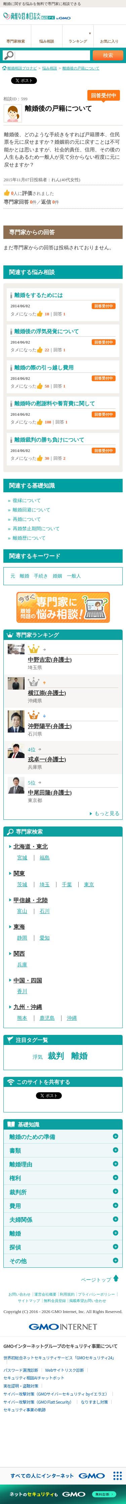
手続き (41, 576)
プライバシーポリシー (96, 1294)
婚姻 (57, 576)
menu (118, 15)
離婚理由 (63, 1164)
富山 (22, 911)
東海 (19, 927)
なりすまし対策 (94, 1402)
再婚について (27, 519)
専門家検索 (15, 41)
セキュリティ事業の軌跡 (24, 1409)
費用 (63, 1206)
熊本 (22, 1018)
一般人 (74, 576)
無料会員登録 (55, 1301)
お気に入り (109, 41)
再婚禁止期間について (36, 528)
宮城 (22, 857)
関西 (19, 954)
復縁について (27, 500)
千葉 (67, 884)
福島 (45, 857)
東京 (89, 884)
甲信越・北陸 (30, 900)
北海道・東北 (30, 847)
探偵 (63, 1247)
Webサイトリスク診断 (64, 1370)
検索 (108, 55)
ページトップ (96, 1280)
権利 (63, 1178)
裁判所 (63, 1192)
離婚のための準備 (63, 1137)
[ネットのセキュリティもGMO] (63, 1494)
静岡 (22, 938)
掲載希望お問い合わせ (87, 1301)
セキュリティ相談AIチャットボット (33, 1378)
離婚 (24, 576)
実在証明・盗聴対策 (20, 1386)
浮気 (38, 1057)
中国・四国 (27, 980)
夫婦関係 (63, 1219)
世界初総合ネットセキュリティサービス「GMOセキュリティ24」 (59, 1357)
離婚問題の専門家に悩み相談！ (63, 607)
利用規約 (67, 1294)
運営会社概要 (45, 1294)
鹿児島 (47, 1018)
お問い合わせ (19, 1294)
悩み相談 (46, 41)
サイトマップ (29, 1301)
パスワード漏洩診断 (20, 1370)
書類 (63, 1150)
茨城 (22, 884)
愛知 (45, 938)
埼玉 (45, 884)
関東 (19, 873)
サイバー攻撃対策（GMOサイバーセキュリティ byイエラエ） (56, 1394)
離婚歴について (29, 538)
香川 (22, 991)
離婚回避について (31, 509)
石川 (45, 911)
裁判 (56, 1056)
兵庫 (22, 964)
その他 (63, 1261)
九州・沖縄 (27, 1007)
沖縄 (72, 1018)
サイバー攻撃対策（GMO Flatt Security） (38, 1402)
